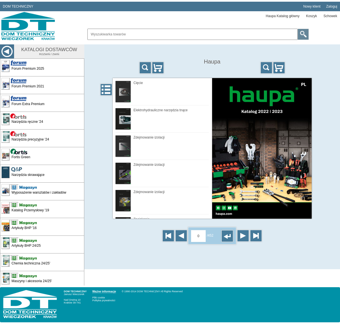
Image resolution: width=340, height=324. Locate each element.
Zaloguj (331, 6)
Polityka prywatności (103, 300)
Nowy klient (311, 6)
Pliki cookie (98, 297)
